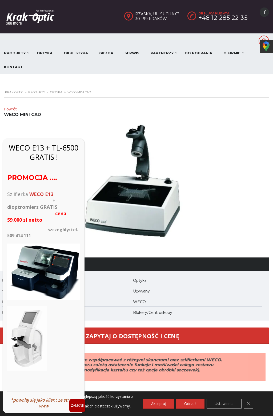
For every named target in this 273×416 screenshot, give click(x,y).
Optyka (45, 53)
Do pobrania (198, 53)
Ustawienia (224, 403)
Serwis (132, 53)
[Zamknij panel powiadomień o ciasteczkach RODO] (248, 404)
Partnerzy (162, 53)
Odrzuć (190, 403)
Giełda (106, 53)
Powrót (10, 108)
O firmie (231, 53)
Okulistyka (76, 53)
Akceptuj (158, 403)
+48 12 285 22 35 (222, 17)
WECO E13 (41, 194)
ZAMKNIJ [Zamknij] (77, 405)
